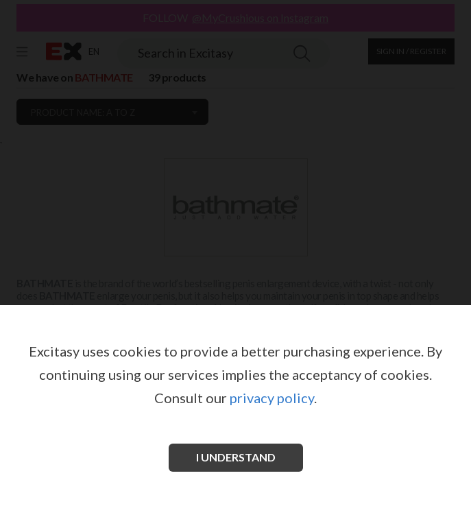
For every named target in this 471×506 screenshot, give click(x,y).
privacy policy (272, 397)
